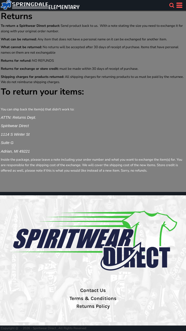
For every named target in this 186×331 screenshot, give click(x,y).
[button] (171, 5)
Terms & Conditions (93, 298)
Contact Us (93, 290)
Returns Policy (93, 306)
